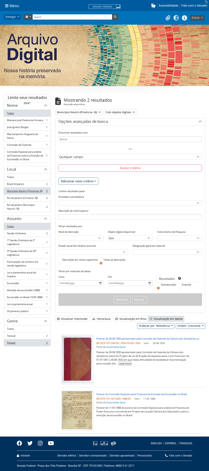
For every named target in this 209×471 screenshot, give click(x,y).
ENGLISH (156, 443)
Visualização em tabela (166, 319)
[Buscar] (130, 139)
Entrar (196, 17)
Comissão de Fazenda (27, 145)
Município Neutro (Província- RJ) (27, 192)
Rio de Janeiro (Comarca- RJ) (27, 199)
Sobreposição (168, 284)
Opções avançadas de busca (83, 122)
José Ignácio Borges (27, 128)
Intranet (23, 455)
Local (11, 170)
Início (61, 277)
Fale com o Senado (194, 5)
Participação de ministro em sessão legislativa (27, 263)
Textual (27, 336)
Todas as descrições (114, 259)
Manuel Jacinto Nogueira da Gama (27, 136)
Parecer (27, 343)
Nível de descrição (68, 232)
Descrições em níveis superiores (80, 259)
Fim (110, 277)
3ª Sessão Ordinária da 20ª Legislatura (27, 252)
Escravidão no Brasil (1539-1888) (27, 298)
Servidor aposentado (122, 455)
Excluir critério (130, 168)
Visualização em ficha (130, 319)
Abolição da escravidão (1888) (27, 291)
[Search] (72, 17)
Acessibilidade (168, 5)
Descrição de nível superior (73, 210)
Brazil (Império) (27, 185)
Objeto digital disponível (121, 232)
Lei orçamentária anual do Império (27, 274)
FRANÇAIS (185, 443)
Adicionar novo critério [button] (77, 181)
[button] (154, 5)
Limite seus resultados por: (27, 97)
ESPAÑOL (171, 443)
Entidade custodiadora (71, 196)
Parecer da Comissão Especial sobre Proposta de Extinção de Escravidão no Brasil (141, 394)
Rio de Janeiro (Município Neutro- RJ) (27, 206)
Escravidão (27, 284)
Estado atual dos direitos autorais (77, 245)
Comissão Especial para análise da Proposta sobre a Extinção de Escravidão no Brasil (27, 155)
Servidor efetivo (66, 455)
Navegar (11, 16)
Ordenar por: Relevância (155, 325)
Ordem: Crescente (189, 325)
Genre (12, 322)
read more (125, 363)
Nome (12, 106)
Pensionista (145, 455)
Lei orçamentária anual (27, 305)
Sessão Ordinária (27, 234)
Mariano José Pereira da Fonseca (27, 121)
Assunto (14, 219)
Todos (10, 113)
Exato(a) (186, 284)
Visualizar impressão (72, 319)
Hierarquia (101, 319)
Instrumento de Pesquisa (171, 232)
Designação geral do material (149, 245)
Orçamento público (27, 312)
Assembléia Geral (115, 347)
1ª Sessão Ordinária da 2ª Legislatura (27, 242)
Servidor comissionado (93, 455)
